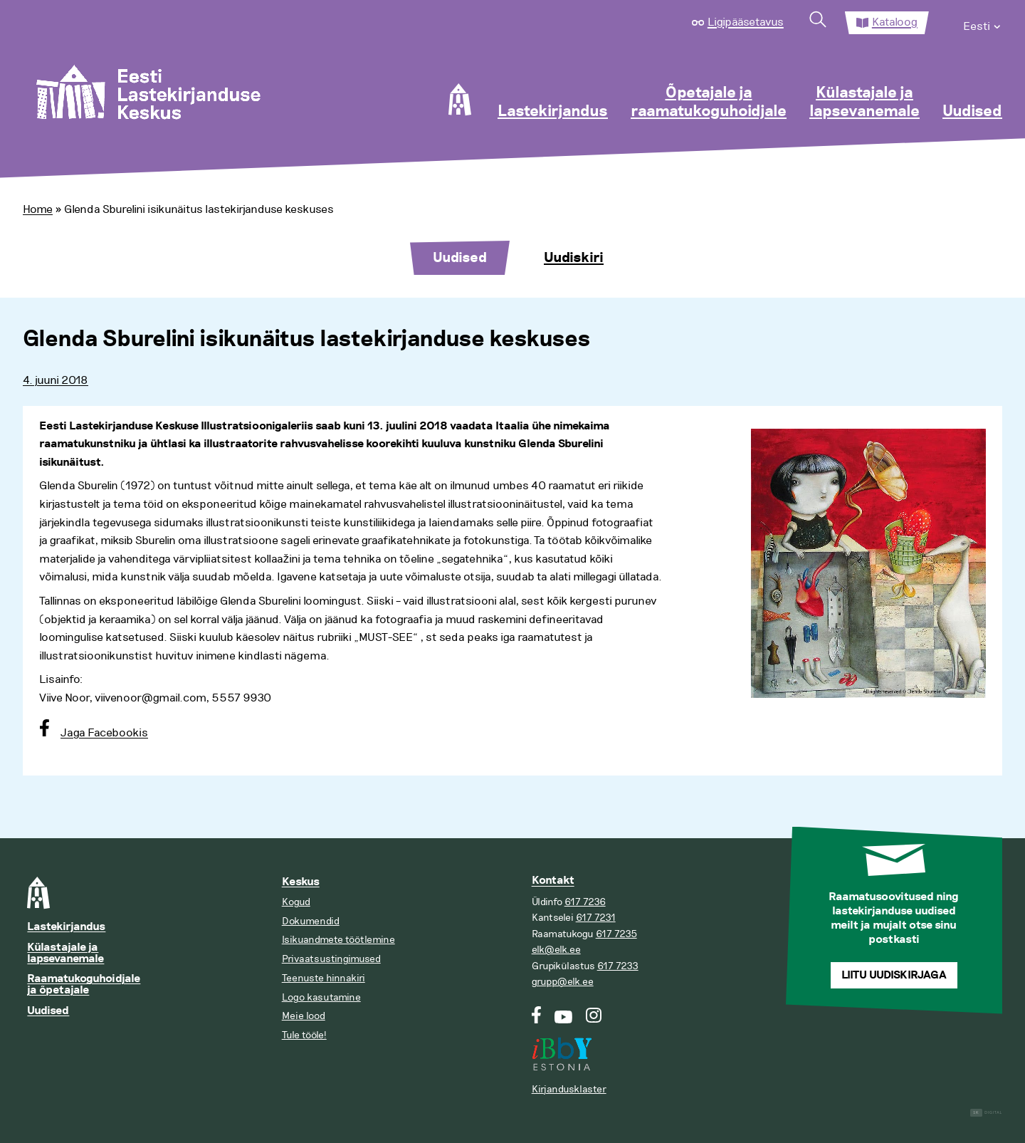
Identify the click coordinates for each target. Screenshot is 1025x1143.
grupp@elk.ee (563, 982)
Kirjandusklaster (569, 1089)
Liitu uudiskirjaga (894, 975)
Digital (986, 1113)
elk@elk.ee (556, 950)
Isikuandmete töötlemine (338, 940)
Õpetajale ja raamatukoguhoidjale (709, 102)
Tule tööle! (304, 1035)
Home (38, 209)
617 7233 (617, 966)
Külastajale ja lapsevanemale (864, 102)
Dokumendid (311, 921)
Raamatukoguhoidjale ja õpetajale (83, 984)
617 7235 (616, 934)
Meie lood (303, 1016)
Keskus (301, 882)
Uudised (972, 112)
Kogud (296, 902)
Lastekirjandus (553, 112)
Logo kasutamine (321, 997)
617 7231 (596, 918)
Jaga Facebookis (104, 733)
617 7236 (585, 902)
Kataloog (895, 22)
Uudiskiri (574, 258)
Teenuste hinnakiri (323, 978)
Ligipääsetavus (746, 22)
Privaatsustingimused (331, 959)
